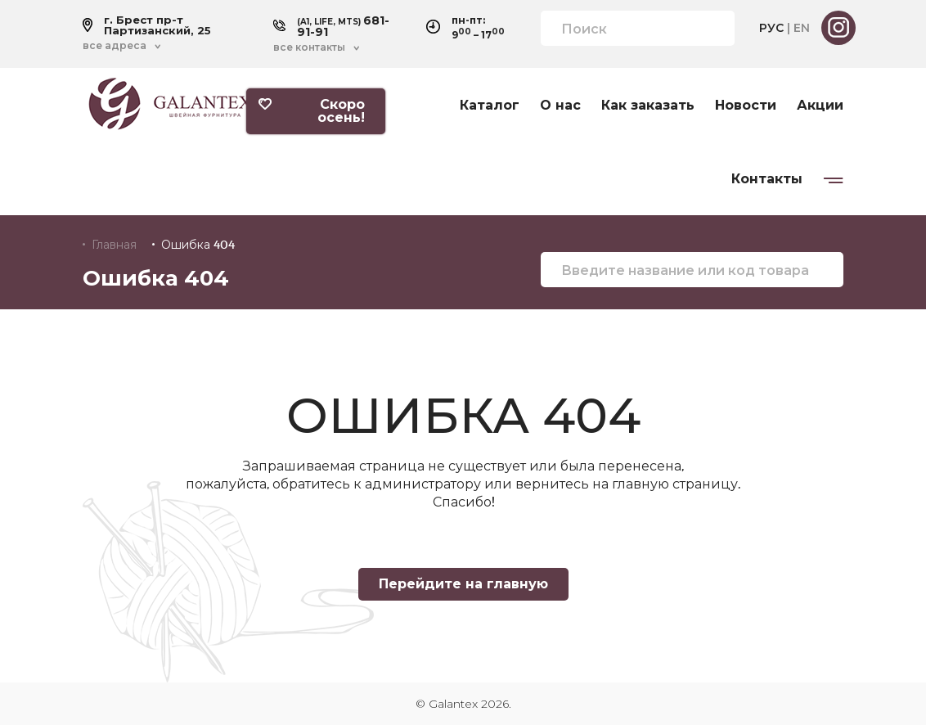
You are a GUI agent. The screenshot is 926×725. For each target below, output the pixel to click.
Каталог (489, 105)
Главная (114, 244)
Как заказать (647, 105)
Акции (820, 105)
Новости (745, 105)
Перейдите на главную (463, 584)
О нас (560, 105)
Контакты (766, 179)
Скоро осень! (311, 111)
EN (801, 28)
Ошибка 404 (198, 244)
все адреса (114, 46)
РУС (771, 28)
